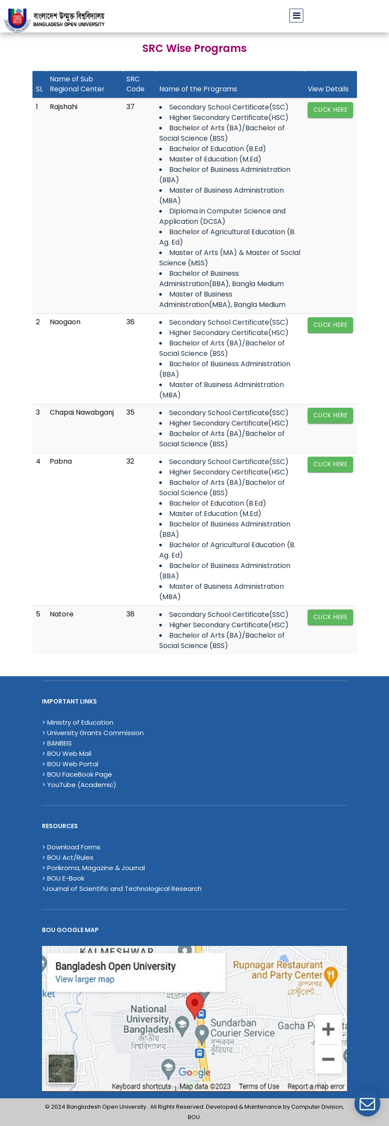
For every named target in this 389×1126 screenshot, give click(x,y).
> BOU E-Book (63, 878)
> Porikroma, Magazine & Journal (93, 867)
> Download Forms (71, 847)
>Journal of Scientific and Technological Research (122, 888)
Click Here (330, 109)
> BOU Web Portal (70, 763)
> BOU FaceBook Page (77, 774)
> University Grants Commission (93, 732)
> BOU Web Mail (66, 753)
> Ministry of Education (77, 722)
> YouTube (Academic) (79, 784)
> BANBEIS (57, 743)
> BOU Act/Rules (67, 857)
